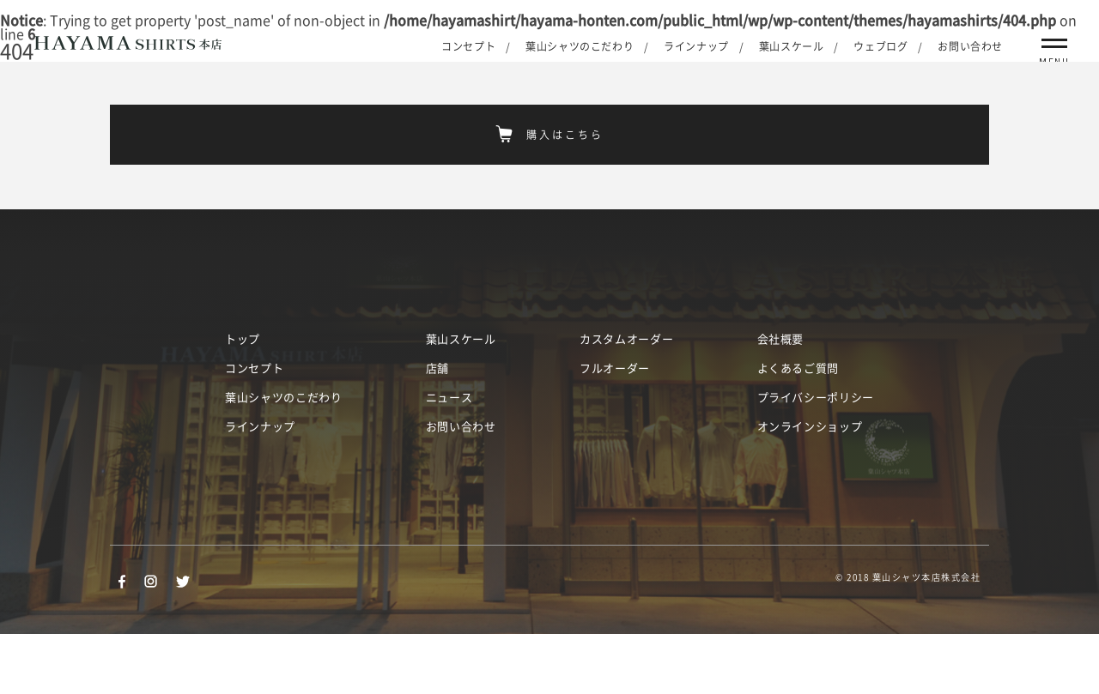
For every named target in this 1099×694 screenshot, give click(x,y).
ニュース (449, 457)
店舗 (437, 428)
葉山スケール (791, 46)
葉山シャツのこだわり (579, 46)
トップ (242, 399)
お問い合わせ (970, 46)
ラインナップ (696, 46)
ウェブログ (880, 46)
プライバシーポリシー (816, 457)
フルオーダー (615, 428)
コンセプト (468, 46)
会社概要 (781, 399)
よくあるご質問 (798, 428)
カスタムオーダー (626, 399)
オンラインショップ (810, 486)
